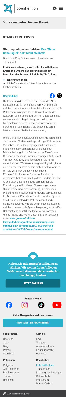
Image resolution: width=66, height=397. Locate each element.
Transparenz (43, 368)
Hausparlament (44, 349)
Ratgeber (8, 365)
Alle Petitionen (11, 368)
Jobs (6, 342)
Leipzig (28, 37)
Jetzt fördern (33, 283)
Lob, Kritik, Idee (45, 365)
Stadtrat (11, 37)
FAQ (38, 338)
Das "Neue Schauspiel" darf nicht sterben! (29, 51)
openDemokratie (45, 346)
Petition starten (11, 372)
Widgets (40, 342)
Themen (7, 376)
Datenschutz (43, 376)
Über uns (8, 338)
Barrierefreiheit (44, 383)
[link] (61, 9)
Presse (7, 349)
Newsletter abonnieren (33, 322)
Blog (5, 346)
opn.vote (41, 353)
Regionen (8, 379)
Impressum (42, 379)
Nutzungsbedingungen (49, 372)
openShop (8, 353)
